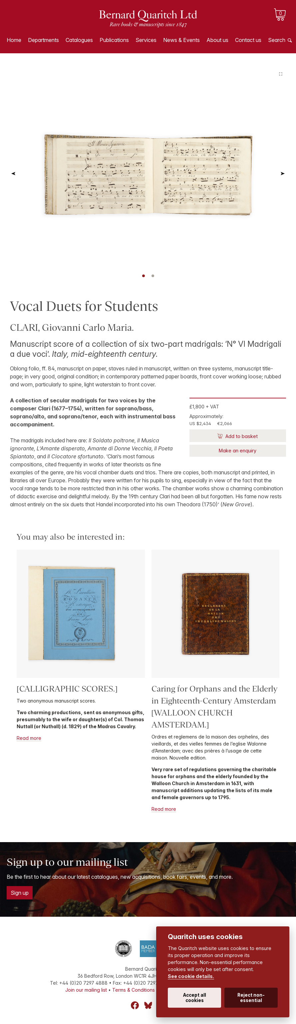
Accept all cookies (194, 997)
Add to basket (241, 436)
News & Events (181, 40)
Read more (29, 738)
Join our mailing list (86, 990)
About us (217, 40)
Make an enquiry (237, 450)
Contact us (248, 40)
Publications (114, 40)
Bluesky (148, 1005)
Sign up (20, 892)
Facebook (135, 1005)
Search (276, 40)
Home (14, 40)
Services (146, 40)
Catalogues (79, 40)
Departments (43, 40)
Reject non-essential (251, 997)
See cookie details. (191, 976)
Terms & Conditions (133, 990)
